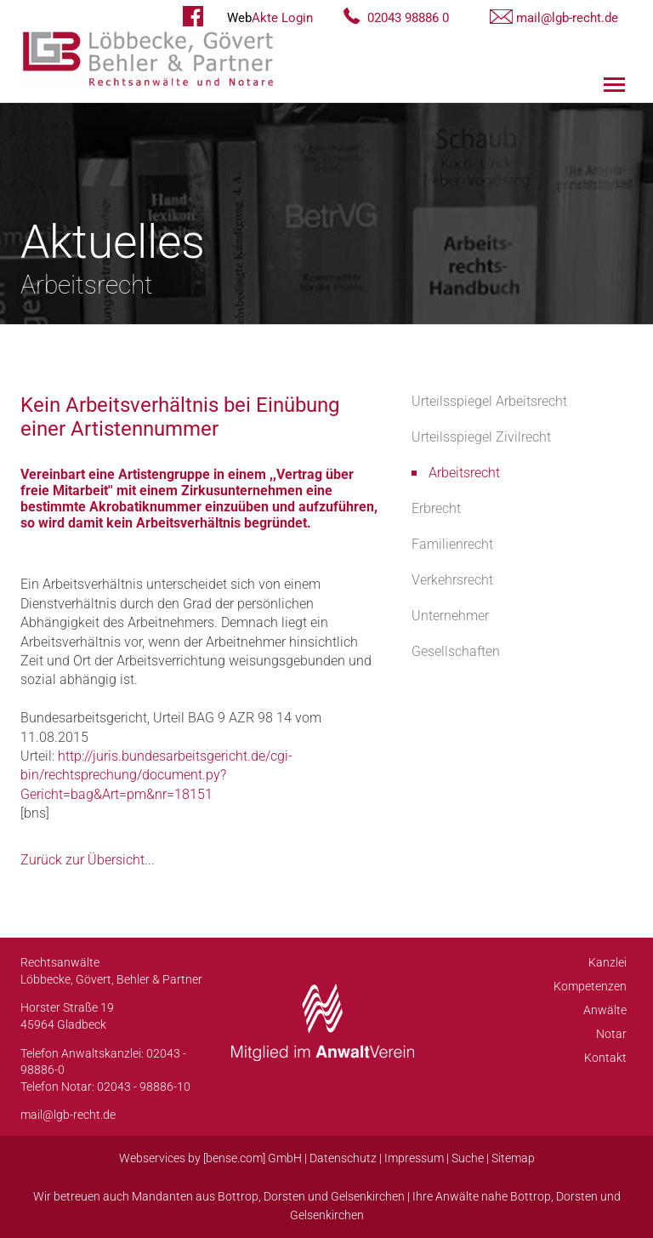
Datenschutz (343, 1158)
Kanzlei (607, 962)
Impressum (414, 1158)
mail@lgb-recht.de (567, 18)
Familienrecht (452, 544)
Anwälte (605, 1010)
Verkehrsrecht (452, 580)
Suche (467, 1158)
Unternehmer (450, 616)
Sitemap (513, 1158)
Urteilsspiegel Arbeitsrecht (489, 401)
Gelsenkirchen (368, 1196)
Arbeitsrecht (464, 473)
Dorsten (284, 1196)
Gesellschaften (456, 651)
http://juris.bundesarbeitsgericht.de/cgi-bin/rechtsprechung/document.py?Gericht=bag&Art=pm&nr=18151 (156, 775)
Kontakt (605, 1057)
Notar (611, 1034)
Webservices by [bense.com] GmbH (210, 1158)
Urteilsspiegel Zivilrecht (481, 437)
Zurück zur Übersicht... (87, 860)
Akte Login (270, 18)
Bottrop (238, 1196)
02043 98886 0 (408, 18)
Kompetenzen (590, 986)
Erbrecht (436, 508)
